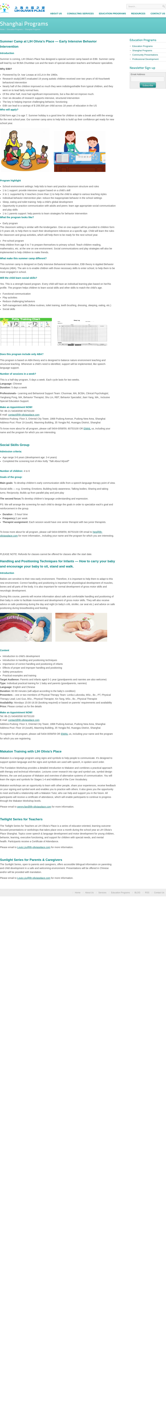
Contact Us (159, 892)
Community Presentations (145, 55)
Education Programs (112, 13)
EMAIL (87, 428)
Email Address (138, 74)
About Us (56, 13)
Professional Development (145, 59)
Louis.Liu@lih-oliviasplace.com (33, 847)
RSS (147, 892)
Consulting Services (80, 13)
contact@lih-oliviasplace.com (23, 414)
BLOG (137, 892)
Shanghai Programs (142, 50)
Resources (138, 13)
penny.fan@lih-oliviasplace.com (34, 806)
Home (2, 29)
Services (102, 892)
